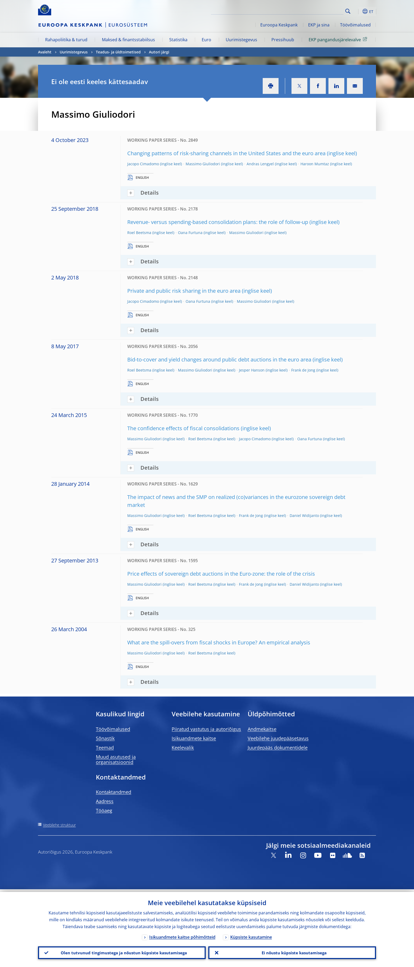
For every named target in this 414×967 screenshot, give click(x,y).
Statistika (178, 40)
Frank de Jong (303, 370)
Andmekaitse (262, 729)
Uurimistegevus (241, 40)
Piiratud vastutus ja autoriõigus (206, 729)
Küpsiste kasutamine (251, 934)
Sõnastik (105, 738)
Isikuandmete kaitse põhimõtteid (182, 934)
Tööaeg (104, 810)
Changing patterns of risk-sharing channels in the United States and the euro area (226, 153)
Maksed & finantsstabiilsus (128, 40)
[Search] (317, 11)
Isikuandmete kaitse (194, 738)
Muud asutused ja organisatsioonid (116, 759)
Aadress (105, 801)
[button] (357, 11)
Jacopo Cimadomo (143, 163)
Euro (206, 40)
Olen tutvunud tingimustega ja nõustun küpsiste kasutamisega (121, 951)
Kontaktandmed (113, 792)
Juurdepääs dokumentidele (278, 747)
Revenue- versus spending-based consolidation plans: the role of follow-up (217, 222)
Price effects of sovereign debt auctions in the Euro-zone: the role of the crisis (221, 573)
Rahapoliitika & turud (66, 40)
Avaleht (44, 51)
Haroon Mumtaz (314, 163)
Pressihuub (282, 40)
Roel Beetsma (139, 232)
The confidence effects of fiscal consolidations (183, 428)
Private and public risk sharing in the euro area (184, 290)
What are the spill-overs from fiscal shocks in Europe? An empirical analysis (218, 642)
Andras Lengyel (260, 163)
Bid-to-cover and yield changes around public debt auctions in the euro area (219, 359)
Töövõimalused (355, 25)
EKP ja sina (319, 25)
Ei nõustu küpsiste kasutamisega (292, 951)
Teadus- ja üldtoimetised (118, 51)
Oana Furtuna (190, 232)
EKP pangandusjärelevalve (339, 39)
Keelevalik (183, 747)
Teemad (105, 747)
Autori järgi (159, 51)
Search (348, 11)
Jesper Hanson (252, 370)
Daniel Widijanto (304, 515)
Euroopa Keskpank (279, 25)
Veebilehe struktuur (59, 824)
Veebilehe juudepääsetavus (278, 738)
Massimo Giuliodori (203, 163)
